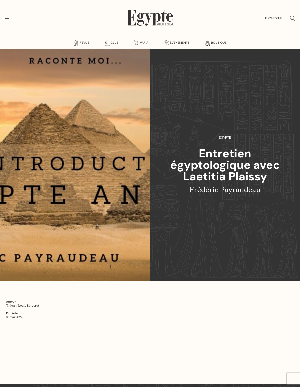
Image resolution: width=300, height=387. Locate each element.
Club (111, 43)
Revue (81, 43)
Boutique (216, 43)
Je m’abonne (273, 18)
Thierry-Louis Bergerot (22, 305)
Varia (141, 43)
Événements (177, 43)
